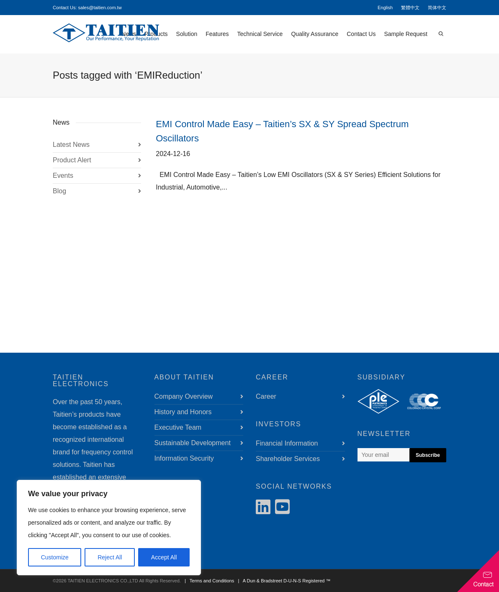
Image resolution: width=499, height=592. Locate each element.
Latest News (71, 144)
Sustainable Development (192, 442)
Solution (187, 34)
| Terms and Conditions (208, 580)
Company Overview (183, 396)
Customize (55, 557)
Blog (59, 191)
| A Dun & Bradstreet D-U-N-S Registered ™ (282, 580)
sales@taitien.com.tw (100, 7)
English (385, 7)
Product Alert (72, 160)
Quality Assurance (314, 34)
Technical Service (260, 34)
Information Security (184, 458)
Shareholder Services (288, 458)
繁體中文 (410, 7)
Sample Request (405, 34)
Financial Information (287, 443)
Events (63, 175)
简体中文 (437, 7)
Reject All (110, 557)
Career (266, 396)
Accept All (164, 557)
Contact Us (361, 34)
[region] (109, 527)
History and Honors (183, 411)
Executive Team (178, 427)
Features (217, 34)
